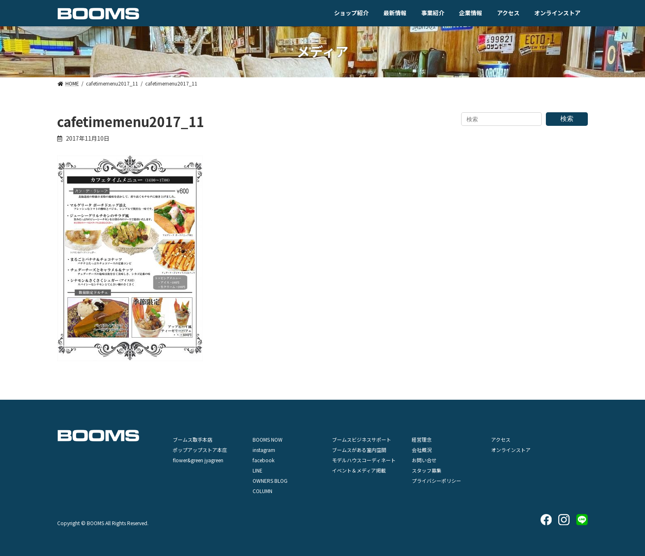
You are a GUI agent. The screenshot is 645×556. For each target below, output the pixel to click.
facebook (263, 459)
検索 (566, 118)
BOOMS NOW (268, 439)
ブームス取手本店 (192, 439)
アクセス (500, 439)
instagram (264, 449)
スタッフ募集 (426, 470)
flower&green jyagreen (198, 459)
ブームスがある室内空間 (359, 449)
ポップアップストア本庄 (200, 449)
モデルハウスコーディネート (364, 459)
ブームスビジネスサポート (361, 439)
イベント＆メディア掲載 (359, 470)
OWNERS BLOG (270, 480)
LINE (257, 470)
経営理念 (422, 439)
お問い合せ (424, 459)
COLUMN (262, 490)
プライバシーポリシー (436, 480)
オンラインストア (511, 449)
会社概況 (422, 449)
